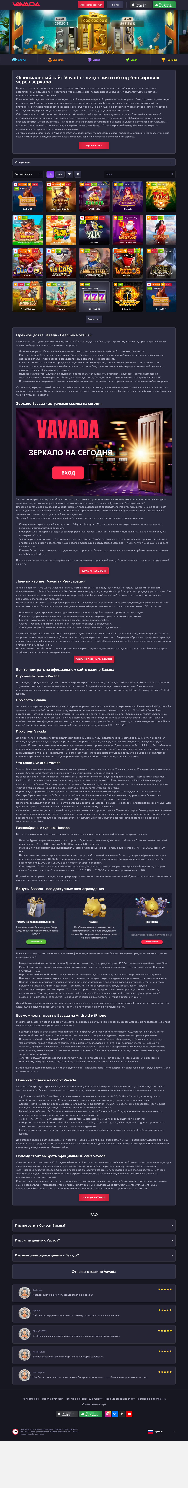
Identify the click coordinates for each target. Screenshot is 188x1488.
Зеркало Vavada (94, 145)
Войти (115, 4)
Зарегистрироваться (91, 4)
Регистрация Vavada (94, 1197)
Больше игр (94, 319)
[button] (3, 32)
